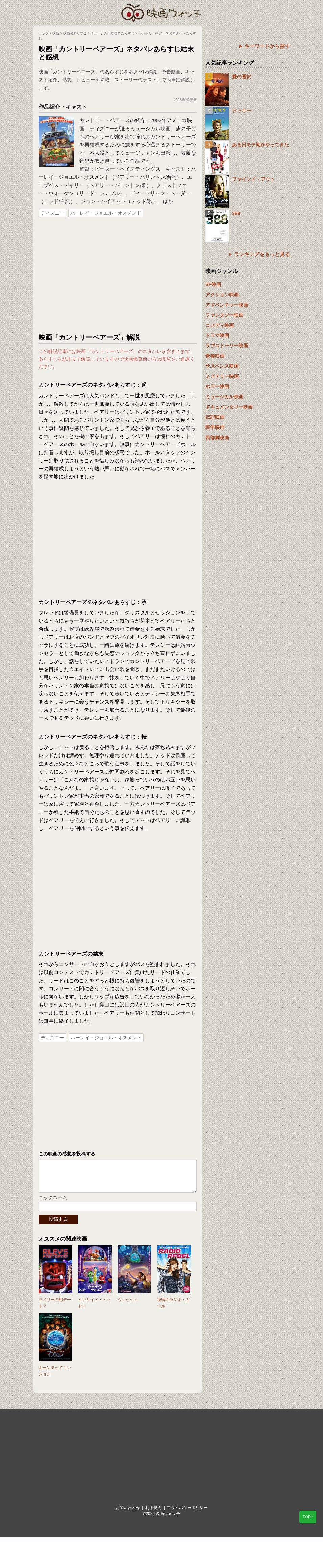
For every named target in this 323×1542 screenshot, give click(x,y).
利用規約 (153, 1512)
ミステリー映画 (222, 376)
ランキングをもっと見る (262, 254)
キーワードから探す (267, 46)
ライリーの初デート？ (55, 1308)
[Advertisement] (117, 275)
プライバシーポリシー (187, 1512)
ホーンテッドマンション (55, 1375)
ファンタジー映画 (224, 315)
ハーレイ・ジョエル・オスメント (105, 213)
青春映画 (214, 356)
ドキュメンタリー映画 (229, 407)
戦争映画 (214, 427)
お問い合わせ (128, 1512)
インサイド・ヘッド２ (94, 1308)
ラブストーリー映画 (226, 345)
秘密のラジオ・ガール (173, 1308)
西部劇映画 (217, 437)
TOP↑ (308, 1517)
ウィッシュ (128, 1304)
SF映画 (213, 284)
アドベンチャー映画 (226, 305)
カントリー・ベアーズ (104, 120)
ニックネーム (53, 1202)
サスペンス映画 (222, 366)
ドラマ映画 (217, 335)
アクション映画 (222, 294)
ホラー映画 (217, 386)
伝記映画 (214, 417)
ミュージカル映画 (224, 397)
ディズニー (52, 213)
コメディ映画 (219, 325)
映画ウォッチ (161, 12)
